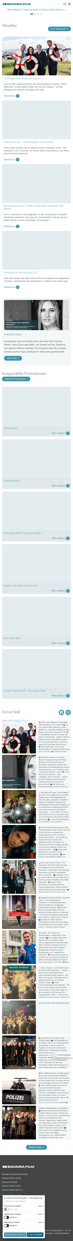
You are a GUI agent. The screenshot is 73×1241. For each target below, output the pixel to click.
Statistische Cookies (12, 1214)
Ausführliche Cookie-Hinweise (15, 1201)
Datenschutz (47, 1233)
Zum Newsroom (58, 29)
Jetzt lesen (12, 358)
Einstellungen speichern (15, 1234)
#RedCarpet (64, 997)
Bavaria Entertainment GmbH (15, 1174)
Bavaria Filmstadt (9, 1182)
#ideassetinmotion (45, 1103)
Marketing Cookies (12, 1222)
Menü (69, 4)
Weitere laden (35, 1147)
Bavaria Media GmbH (11, 1186)
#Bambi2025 (43, 997)
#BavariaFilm (63, 995)
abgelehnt (13, 1217)
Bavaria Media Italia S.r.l (12, 1190)
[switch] (24, 1209)
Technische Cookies (12, 1206)
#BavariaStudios (54, 997)
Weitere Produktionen (15, 379)
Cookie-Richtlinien (61, 1233)
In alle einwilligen (35, 1234)
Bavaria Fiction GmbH (11, 1178)
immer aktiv (14, 1209)
